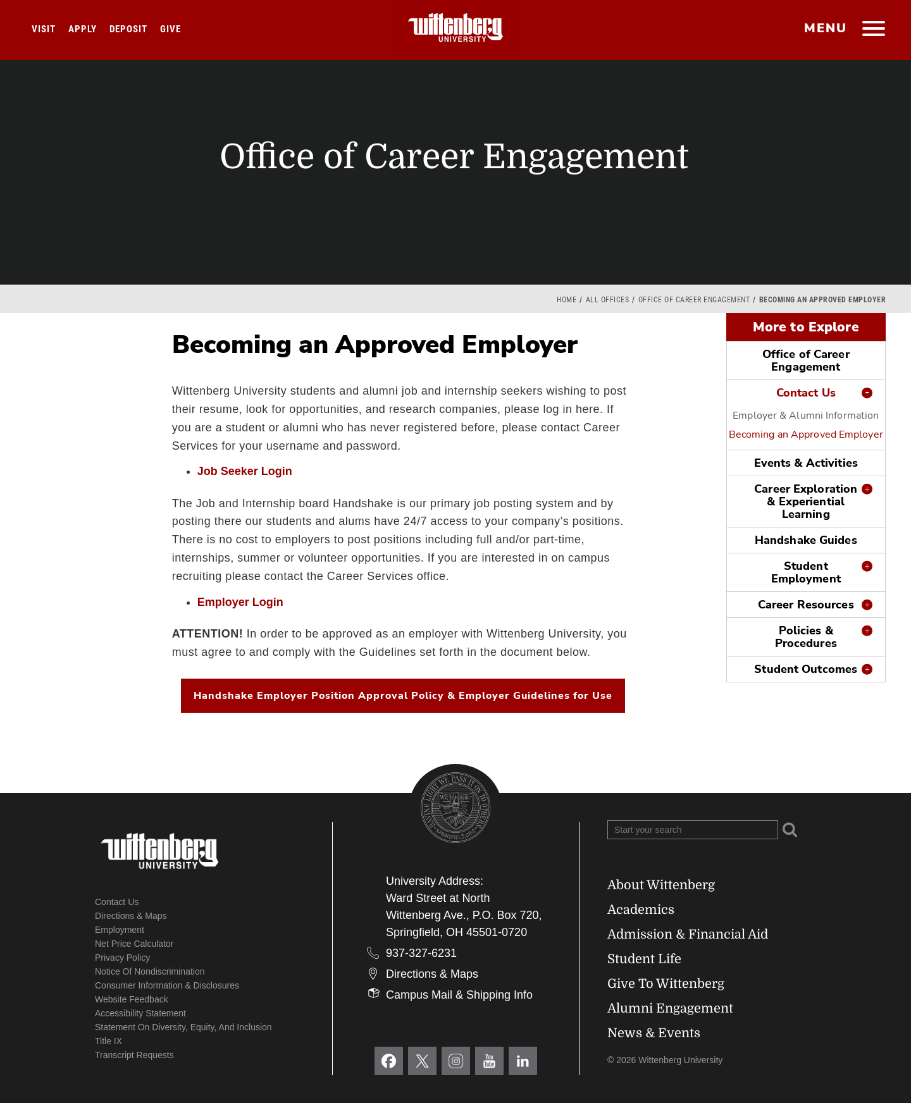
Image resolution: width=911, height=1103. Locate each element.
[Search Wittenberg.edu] (692, 829)
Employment (119, 930)
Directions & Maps (131, 916)
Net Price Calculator (134, 944)
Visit (44, 29)
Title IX (108, 1041)
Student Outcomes (805, 669)
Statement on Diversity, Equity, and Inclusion (183, 1027)
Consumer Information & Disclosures (167, 985)
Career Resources (806, 604)
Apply (82, 29)
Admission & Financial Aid (687, 934)
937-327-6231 (421, 953)
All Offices (607, 299)
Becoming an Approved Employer (806, 434)
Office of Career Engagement (694, 299)
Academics (640, 910)
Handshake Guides (806, 540)
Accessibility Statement (140, 1013)
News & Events (653, 1033)
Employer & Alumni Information (806, 415)
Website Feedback (131, 999)
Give (170, 29)
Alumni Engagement (670, 1008)
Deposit (128, 29)
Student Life (644, 959)
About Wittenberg (661, 885)
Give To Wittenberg (665, 984)
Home (566, 299)
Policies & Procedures (806, 637)
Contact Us (806, 392)
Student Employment (806, 572)
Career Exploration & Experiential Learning (805, 502)
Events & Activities (806, 463)
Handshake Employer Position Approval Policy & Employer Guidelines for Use (403, 696)
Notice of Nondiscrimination (150, 971)
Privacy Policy (122, 957)
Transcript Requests (134, 1055)
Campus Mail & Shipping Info (459, 995)
